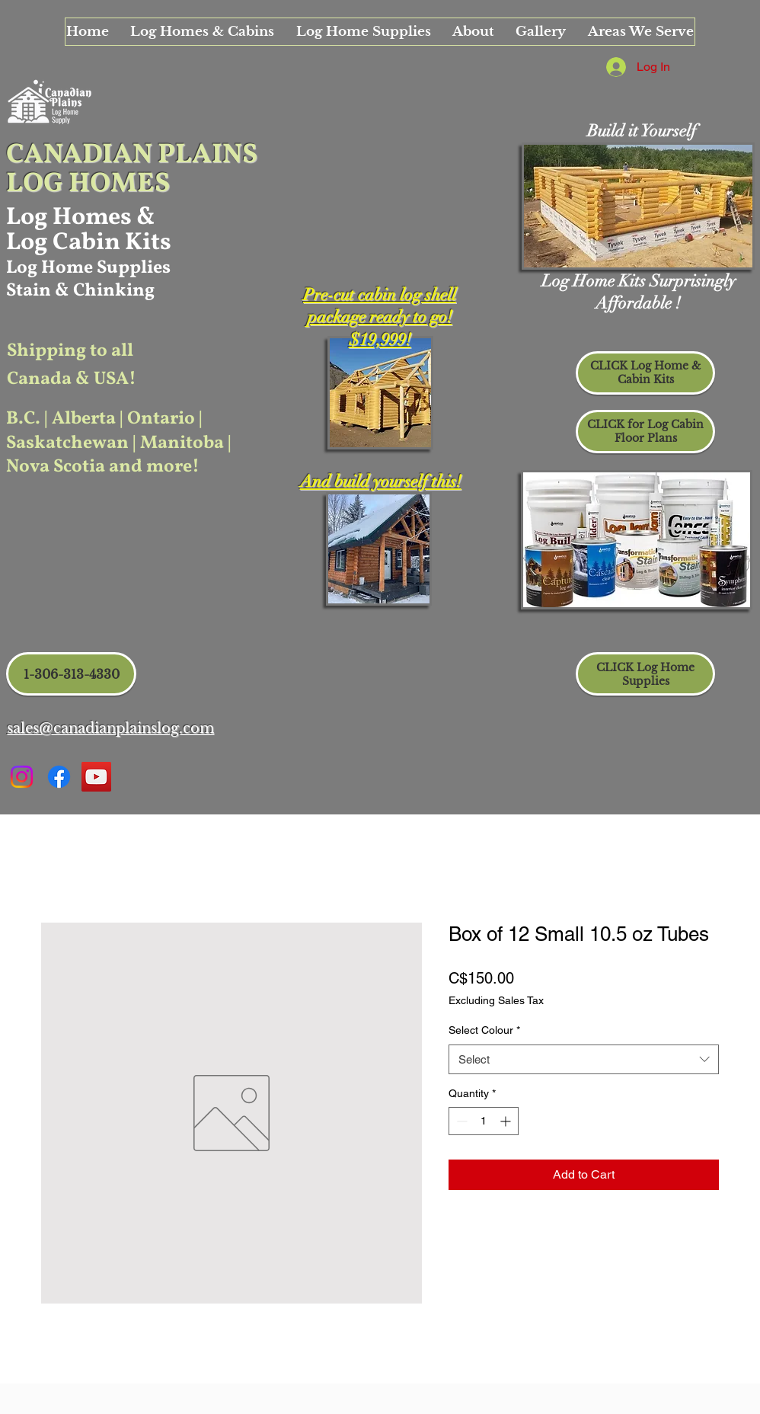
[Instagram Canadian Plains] (22, 777)
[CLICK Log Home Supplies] (645, 674)
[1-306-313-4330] (71, 674)
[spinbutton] (483, 1121)
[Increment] (506, 1121)
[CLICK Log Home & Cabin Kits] (645, 373)
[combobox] (584, 1059)
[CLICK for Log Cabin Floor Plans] (645, 431)
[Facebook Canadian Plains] (59, 777)
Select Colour (484, 1030)
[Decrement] (460, 1121)
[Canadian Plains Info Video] (96, 777)
